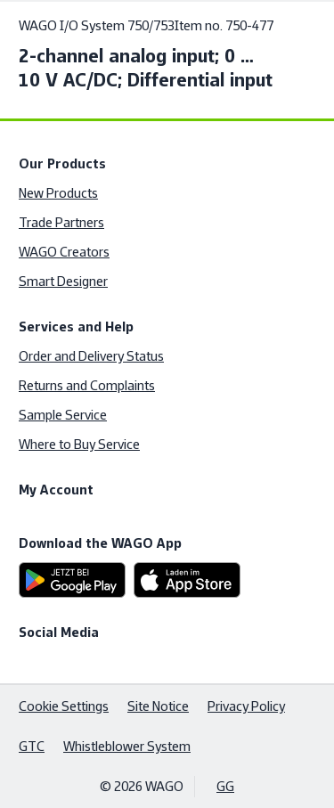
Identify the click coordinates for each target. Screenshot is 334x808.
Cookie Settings (64, 706)
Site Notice (158, 706)
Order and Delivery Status (91, 355)
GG (225, 786)
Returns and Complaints (87, 385)
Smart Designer (63, 281)
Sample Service (63, 414)
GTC (32, 746)
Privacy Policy (246, 706)
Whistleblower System (127, 746)
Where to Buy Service (79, 444)
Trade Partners (61, 222)
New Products (58, 192)
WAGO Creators (64, 251)
